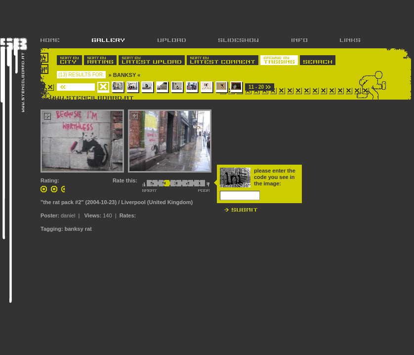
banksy (74, 229)
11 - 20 (256, 87)
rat (88, 229)
